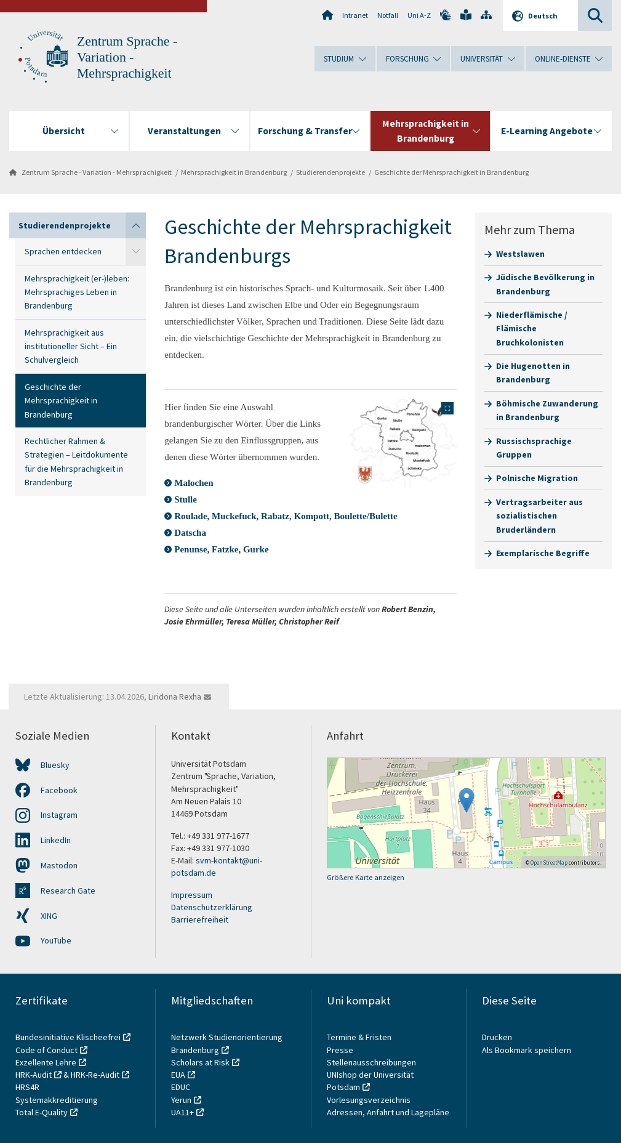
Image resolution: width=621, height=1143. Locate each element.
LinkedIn (56, 840)
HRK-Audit (33, 1074)
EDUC (180, 1087)
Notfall (387, 15)
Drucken (497, 1037)
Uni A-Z (419, 15)
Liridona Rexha (174, 696)
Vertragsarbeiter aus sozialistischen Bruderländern (539, 515)
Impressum (191, 894)
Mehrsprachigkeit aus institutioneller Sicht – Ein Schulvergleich (71, 346)
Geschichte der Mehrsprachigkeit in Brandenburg (451, 172)
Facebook (59, 790)
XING (49, 915)
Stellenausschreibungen (371, 1062)
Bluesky (55, 764)
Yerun (181, 1099)
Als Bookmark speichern (526, 1050)
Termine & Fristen (360, 1037)
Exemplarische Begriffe (543, 553)
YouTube (56, 940)
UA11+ (182, 1112)
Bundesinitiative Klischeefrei (68, 1037)
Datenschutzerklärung (211, 907)
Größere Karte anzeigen (365, 877)
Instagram (59, 814)
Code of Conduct (46, 1050)
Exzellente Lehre (45, 1062)
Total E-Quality (41, 1112)
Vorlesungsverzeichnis (369, 1099)
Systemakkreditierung (56, 1099)
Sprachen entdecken (63, 251)
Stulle (185, 499)
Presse (341, 1050)
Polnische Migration (537, 477)
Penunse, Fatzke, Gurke (221, 549)
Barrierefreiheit (199, 919)
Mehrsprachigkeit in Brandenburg (234, 172)
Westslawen (520, 253)
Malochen (193, 483)
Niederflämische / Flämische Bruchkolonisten (531, 328)
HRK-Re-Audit (95, 1074)
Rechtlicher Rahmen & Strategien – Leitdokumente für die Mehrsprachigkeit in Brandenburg (76, 461)
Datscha (190, 533)
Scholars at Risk (200, 1062)
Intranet (355, 15)
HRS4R (27, 1087)
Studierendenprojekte (330, 172)
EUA (178, 1074)
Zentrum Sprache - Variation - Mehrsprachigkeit (127, 57)
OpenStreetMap (549, 862)
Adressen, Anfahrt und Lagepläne (388, 1112)
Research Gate (68, 890)
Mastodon (59, 865)
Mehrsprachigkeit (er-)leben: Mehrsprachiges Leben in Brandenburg (77, 292)
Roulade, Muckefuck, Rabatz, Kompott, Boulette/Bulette (285, 516)
